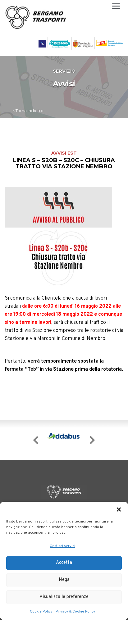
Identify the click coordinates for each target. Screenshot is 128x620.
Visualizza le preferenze (64, 597)
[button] (119, 509)
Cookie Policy (41, 611)
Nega (64, 580)
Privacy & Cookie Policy (75, 611)
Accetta (64, 563)
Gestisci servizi (62, 546)
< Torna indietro (27, 110)
